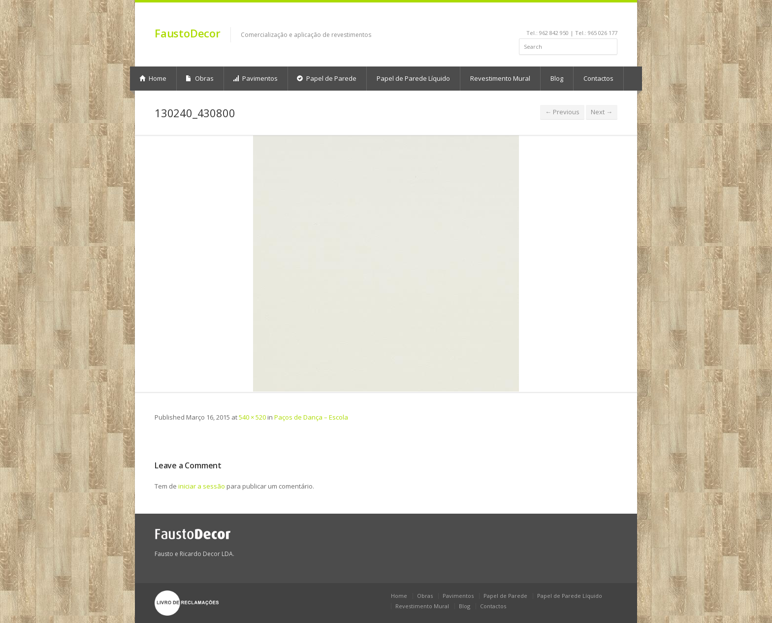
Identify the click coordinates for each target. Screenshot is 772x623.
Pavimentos (255, 78)
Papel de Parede (326, 78)
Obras (200, 78)
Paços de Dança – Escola (311, 417)
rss (600, 18)
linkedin (560, 18)
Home (152, 78)
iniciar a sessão (201, 486)
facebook (548, 18)
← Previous (562, 111)
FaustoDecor (188, 33)
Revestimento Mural (500, 78)
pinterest (586, 18)
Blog (556, 78)
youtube (573, 18)
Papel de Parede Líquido (413, 78)
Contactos (598, 78)
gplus (610, 18)
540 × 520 (252, 417)
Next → (601, 111)
